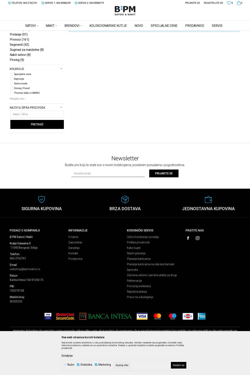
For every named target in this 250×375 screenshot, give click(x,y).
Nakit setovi (20, 85)
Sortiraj (163, 39)
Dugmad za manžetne (27, 80)
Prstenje (19, 65)
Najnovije (19, 109)
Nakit (48, 33)
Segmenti (19, 75)
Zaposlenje (75, 273)
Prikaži (199, 39)
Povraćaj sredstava (139, 316)
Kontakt (73, 284)
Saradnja (73, 278)
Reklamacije (134, 311)
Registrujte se (213, 2)
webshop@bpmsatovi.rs (25, 299)
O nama (73, 267)
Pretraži (37, 155)
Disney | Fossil (22, 119)
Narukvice (20, 55)
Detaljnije (67, 355)
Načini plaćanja (136, 284)
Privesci (19, 70)
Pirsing (17, 90)
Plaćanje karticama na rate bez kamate (150, 294)
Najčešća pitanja (137, 322)
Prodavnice (75, 289)
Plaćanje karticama (138, 289)
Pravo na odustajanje (140, 327)
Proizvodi (38, 33)
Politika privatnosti (138, 273)
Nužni (70, 364)
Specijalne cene (22, 105)
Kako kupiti (133, 278)
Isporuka (132, 300)
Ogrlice (19, 50)
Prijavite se (164, 204)
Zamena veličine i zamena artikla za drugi (152, 305)
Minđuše (20, 60)
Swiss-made (20, 114)
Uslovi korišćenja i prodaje (143, 267)
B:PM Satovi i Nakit (20, 33)
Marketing (104, 364)
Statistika (86, 364)
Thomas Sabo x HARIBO (27, 123)
